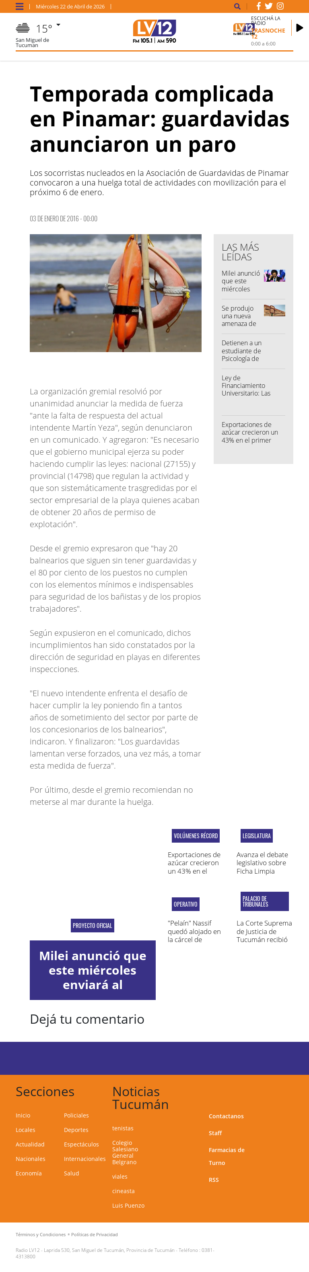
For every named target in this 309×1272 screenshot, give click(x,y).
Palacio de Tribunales (255, 901)
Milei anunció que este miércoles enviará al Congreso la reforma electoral (92, 984)
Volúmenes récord (196, 836)
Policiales (76, 1115)
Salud (71, 1173)
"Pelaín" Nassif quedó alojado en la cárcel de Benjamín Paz (194, 935)
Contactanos (226, 1116)
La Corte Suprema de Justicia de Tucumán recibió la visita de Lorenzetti (264, 939)
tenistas (123, 1128)
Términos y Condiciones (41, 1234)
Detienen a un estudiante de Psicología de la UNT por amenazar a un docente (242, 362)
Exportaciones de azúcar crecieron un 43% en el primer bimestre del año (250, 436)
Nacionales (30, 1159)
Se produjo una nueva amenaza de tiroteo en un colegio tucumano (240, 327)
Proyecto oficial (92, 925)
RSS (214, 1179)
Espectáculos (81, 1144)
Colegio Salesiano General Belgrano (125, 1152)
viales (120, 1176)
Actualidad (30, 1144)
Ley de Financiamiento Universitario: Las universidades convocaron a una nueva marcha (247, 397)
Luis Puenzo (128, 1205)
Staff (215, 1133)
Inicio (23, 1115)
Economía (29, 1173)
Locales (25, 1130)
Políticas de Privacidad (94, 1234)
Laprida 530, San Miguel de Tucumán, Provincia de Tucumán (109, 1250)
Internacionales (85, 1159)
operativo (186, 904)
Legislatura (257, 836)
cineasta (123, 1191)
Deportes (76, 1130)
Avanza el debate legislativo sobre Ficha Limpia (262, 863)
